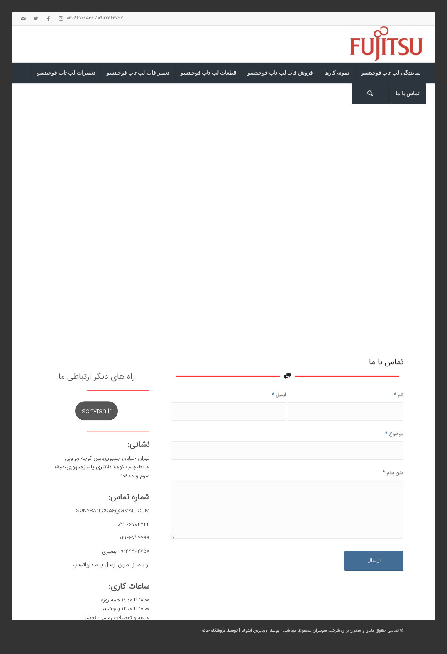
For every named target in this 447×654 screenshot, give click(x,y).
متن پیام (393, 501)
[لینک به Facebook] (48, 18)
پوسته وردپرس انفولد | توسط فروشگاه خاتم (240, 630)
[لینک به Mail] (23, 18)
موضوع (394, 461)
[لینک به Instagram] (60, 18)
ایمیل (279, 422)
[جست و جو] (370, 93)
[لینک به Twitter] (35, 18)
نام (398, 422)
